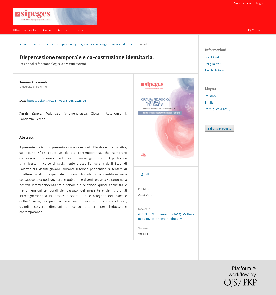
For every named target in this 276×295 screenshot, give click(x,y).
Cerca (254, 30)
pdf (146, 174)
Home (23, 44)
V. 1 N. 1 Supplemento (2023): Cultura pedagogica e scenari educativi (89, 44)
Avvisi (47, 30)
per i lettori (212, 57)
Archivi (63, 30)
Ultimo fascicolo (24, 30)
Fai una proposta (219, 128)
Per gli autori (213, 64)
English (210, 102)
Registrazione (242, 3)
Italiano (210, 96)
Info (78, 30)
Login (259, 3)
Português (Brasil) (217, 109)
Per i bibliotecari (215, 70)
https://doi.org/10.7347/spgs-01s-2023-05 (56, 100)
